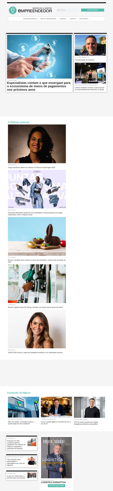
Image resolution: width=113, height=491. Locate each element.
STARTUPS (74, 18)
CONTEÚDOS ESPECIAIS (31, 18)
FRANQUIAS (64, 18)
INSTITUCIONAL (84, 18)
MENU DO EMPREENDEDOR (49, 18)
